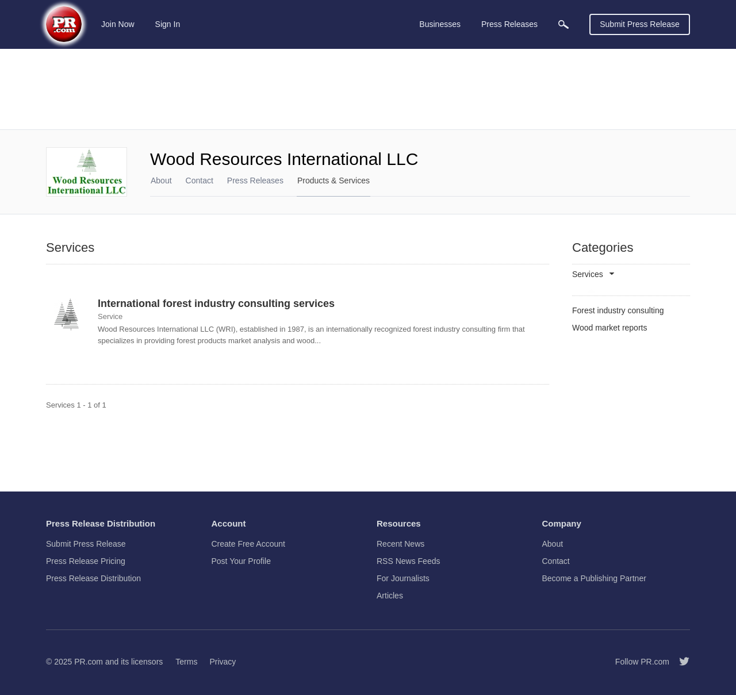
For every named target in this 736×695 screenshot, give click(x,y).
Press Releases (255, 180)
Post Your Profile (241, 561)
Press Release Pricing (85, 561)
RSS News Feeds (408, 561)
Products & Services (333, 180)
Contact (199, 180)
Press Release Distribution (93, 578)
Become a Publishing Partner (594, 578)
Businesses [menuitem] (440, 24)
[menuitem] (563, 24)
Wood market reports (609, 327)
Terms (186, 662)
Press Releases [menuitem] (509, 24)
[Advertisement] (368, 89)
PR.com (88, 661)
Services (587, 274)
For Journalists (403, 578)
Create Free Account (248, 543)
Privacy (222, 662)
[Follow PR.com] (679, 661)
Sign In (168, 24)
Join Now (118, 24)
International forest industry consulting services (216, 303)
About (161, 180)
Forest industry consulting (618, 310)
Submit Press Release (640, 24)
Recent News (400, 543)
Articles (390, 595)
